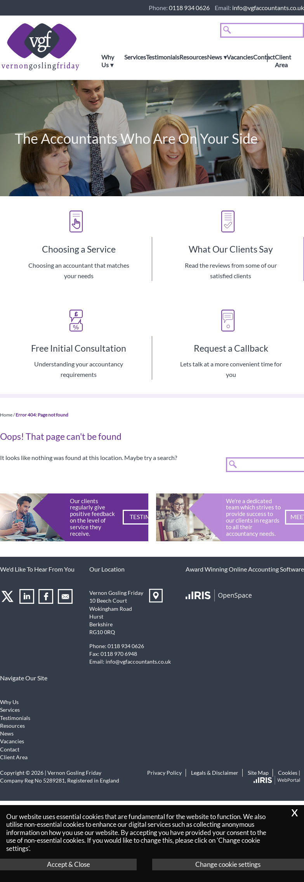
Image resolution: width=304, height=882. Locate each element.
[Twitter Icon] (8, 598)
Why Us (107, 61)
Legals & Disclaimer (214, 773)
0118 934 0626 (189, 7)
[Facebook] (46, 598)
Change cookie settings (228, 864)
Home (6, 415)
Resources (193, 57)
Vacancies (240, 57)
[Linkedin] (27, 598)
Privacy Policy (164, 773)
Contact (264, 57)
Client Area (283, 61)
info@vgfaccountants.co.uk (268, 7)
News (214, 57)
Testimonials (162, 57)
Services (135, 57)
